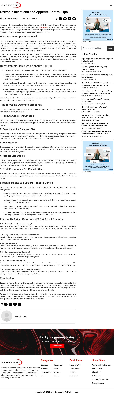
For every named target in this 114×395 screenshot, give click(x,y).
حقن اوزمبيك (43, 27)
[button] (111, 6)
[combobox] (94, 48)
